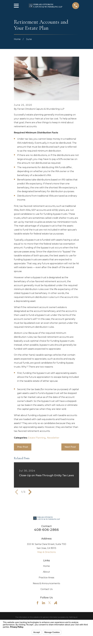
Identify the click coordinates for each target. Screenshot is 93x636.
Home (46, 566)
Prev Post (22, 447)
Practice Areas (46, 577)
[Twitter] (49, 602)
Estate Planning (37, 437)
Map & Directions (46, 552)
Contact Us (46, 589)
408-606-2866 (46, 530)
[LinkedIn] (43, 602)
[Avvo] (55, 602)
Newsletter (53, 437)
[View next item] (30, 492)
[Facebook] (37, 602)
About (46, 571)
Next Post (70, 447)
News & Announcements (46, 583)
